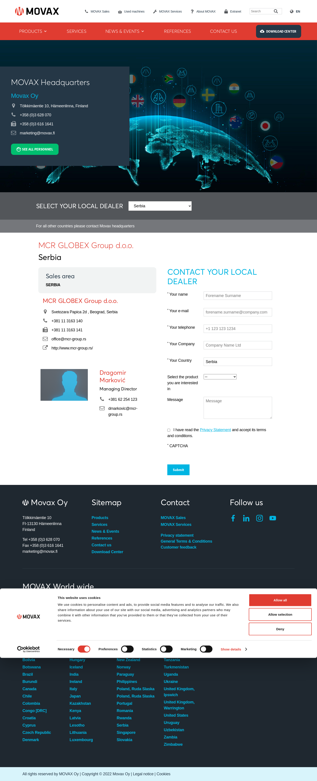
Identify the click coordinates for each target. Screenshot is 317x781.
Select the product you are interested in (182, 383)
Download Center (107, 552)
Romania (125, 711)
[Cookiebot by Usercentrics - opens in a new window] (28, 772)
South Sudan (176, 623)
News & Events (105, 531)
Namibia (124, 645)
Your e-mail (177, 310)
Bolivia (28, 660)
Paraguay (125, 674)
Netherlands (128, 652)
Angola (28, 601)
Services (99, 524)
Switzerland (174, 652)
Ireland (76, 681)
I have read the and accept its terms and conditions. (216, 433)
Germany (78, 638)
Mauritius (125, 623)
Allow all (280, 723)
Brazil (27, 674)
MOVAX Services (176, 524)
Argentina (31, 609)
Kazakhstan (80, 703)
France (76, 631)
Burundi (29, 681)
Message (175, 399)
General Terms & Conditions (186, 541)
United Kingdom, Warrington (179, 705)
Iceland (76, 667)
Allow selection (280, 738)
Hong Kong (80, 652)
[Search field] (262, 11)
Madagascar (128, 609)
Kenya (75, 711)
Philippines (127, 681)
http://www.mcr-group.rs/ (72, 348)
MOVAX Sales (173, 518)
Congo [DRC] (34, 711)
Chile (27, 696)
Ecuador (77, 601)
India (74, 674)
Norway (124, 667)
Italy (73, 689)
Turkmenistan (176, 667)
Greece (76, 645)
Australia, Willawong (41, 623)
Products (100, 518)
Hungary (77, 660)
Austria (29, 631)
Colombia (31, 703)
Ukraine (171, 681)
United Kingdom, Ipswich (179, 692)
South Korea (175, 616)
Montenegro (128, 638)
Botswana (31, 667)
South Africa (175, 609)
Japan (75, 696)
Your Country (179, 360)
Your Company (181, 343)
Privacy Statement (215, 430)
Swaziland (173, 638)
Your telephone (181, 327)
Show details (231, 772)
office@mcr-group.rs (69, 339)
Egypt (75, 609)
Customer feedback (178, 547)
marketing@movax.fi (37, 133)
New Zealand (128, 660)
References (102, 538)
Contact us (101, 545)
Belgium (30, 652)
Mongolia (125, 631)
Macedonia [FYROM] (135, 601)
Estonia (76, 616)
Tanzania (172, 660)
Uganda (171, 674)
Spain (169, 631)
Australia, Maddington (42, 616)
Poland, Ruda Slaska (135, 689)
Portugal (124, 703)
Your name (177, 294)
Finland (76, 623)
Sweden (171, 645)
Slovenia (172, 601)
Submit (178, 469)
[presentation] (237, 451)
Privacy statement (177, 535)
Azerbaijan (32, 638)
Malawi (123, 616)
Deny (280, 752)
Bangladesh (33, 645)
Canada (29, 689)
